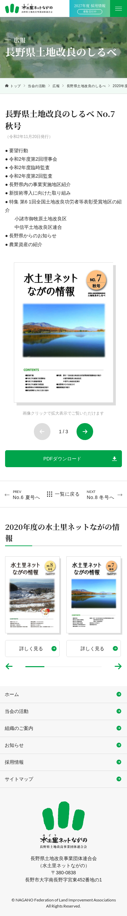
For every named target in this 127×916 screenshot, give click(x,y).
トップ (15, 86)
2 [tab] (53, 666)
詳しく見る (31, 648)
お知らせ (14, 745)
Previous (42, 431)
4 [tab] (92, 666)
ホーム (12, 694)
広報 (56, 86)
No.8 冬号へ (100, 494)
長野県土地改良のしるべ (86, 86)
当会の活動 (37, 86)
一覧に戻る (67, 494)
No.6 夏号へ (26, 494)
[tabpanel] (32, 606)
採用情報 (14, 762)
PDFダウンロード (62, 458)
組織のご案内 (19, 728)
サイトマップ (19, 779)
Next (85, 431)
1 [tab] (34, 666)
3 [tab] (73, 666)
